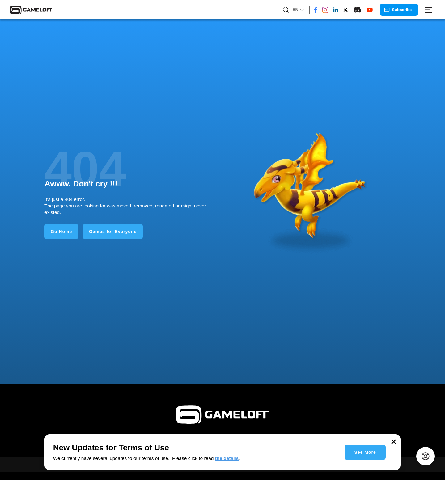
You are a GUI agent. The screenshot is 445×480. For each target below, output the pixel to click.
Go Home (61, 231)
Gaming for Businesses (251, 470)
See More (365, 452)
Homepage (150, 470)
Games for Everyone (113, 231)
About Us (296, 470)
